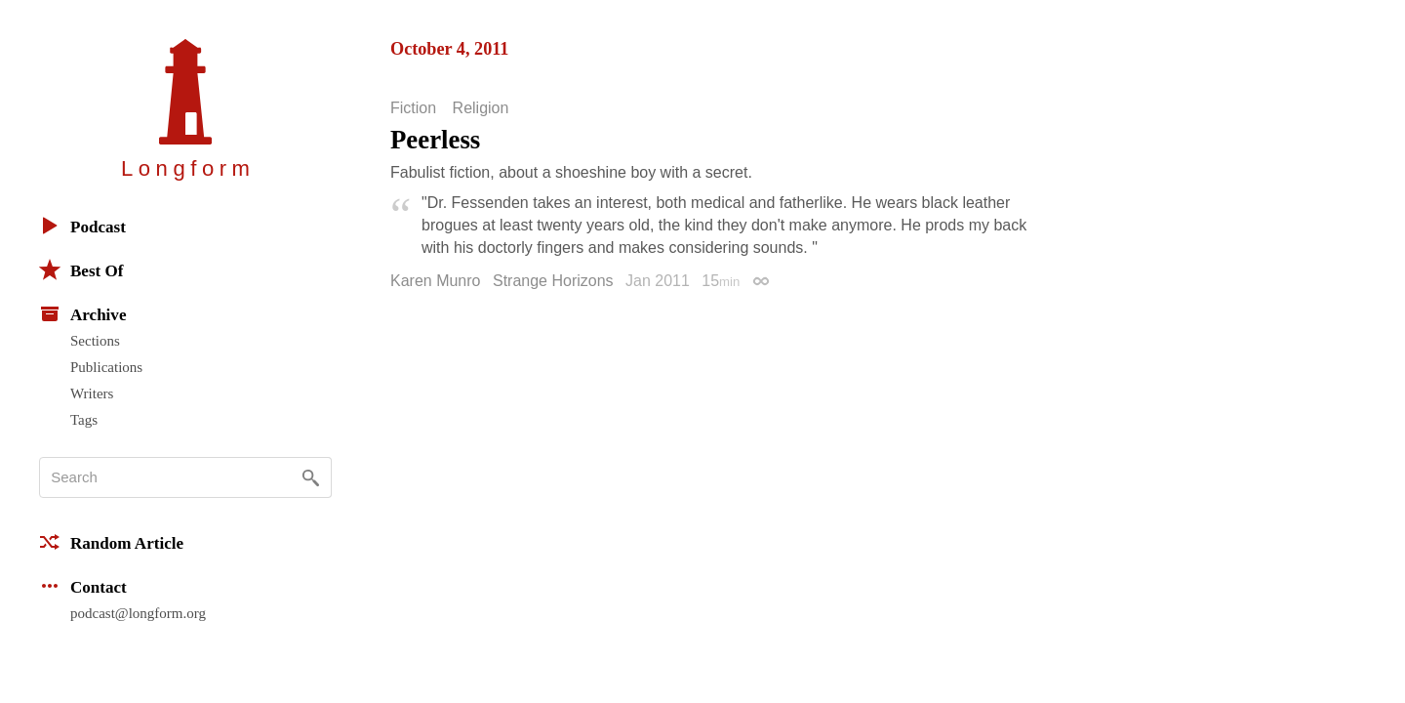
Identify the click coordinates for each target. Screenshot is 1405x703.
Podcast (82, 225)
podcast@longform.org (138, 613)
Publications (106, 367)
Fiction (413, 108)
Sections (95, 341)
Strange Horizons (553, 280)
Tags (84, 420)
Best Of (81, 269)
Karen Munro (435, 280)
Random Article (111, 542)
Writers (91, 393)
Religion (481, 108)
